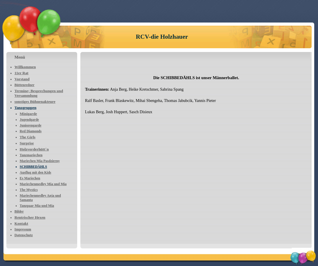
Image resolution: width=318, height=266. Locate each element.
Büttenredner (24, 85)
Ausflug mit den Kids (35, 172)
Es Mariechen (30, 178)
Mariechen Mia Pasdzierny (40, 161)
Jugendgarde (29, 120)
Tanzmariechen (31, 155)
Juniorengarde (30, 125)
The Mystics (29, 190)
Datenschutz (23, 235)
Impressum (22, 229)
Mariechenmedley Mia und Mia (43, 184)
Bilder (19, 211)
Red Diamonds (31, 131)
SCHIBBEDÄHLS (33, 167)
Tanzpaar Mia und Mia (37, 206)
